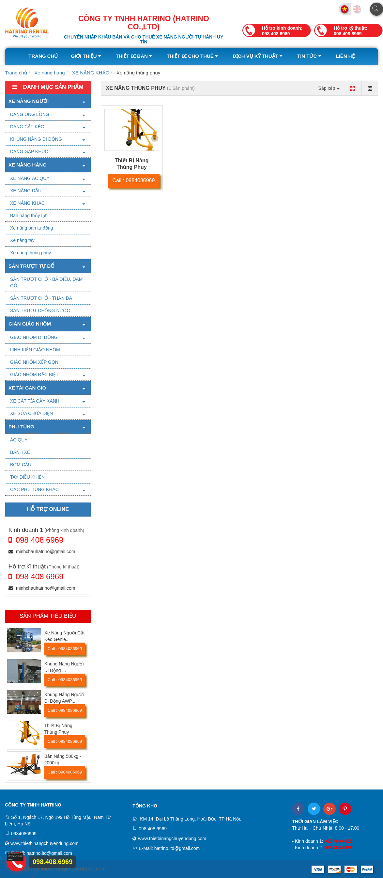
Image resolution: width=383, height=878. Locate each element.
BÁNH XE (20, 452)
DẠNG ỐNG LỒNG (29, 114)
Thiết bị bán (135, 56)
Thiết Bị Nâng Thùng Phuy (58, 729)
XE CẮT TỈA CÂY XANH (34, 401)
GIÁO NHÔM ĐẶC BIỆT (34, 374)
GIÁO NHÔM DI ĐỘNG (34, 337)
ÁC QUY (19, 439)
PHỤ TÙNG (21, 426)
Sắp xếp (329, 88)
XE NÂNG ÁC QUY (30, 178)
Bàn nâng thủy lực (29, 215)
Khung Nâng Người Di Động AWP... (64, 698)
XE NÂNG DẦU (25, 190)
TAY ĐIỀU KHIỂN (27, 477)
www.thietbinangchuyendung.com (44, 843)
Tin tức (310, 56)
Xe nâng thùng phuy (30, 252)
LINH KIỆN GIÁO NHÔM (35, 349)
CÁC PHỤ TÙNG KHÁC (34, 489)
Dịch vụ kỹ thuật (258, 56)
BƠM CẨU (20, 464)
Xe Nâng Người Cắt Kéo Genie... (64, 636)
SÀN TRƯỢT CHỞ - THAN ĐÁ (41, 298)
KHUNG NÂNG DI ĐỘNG (36, 139)
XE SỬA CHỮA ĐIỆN (31, 413)
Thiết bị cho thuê (193, 56)
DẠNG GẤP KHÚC (29, 151)
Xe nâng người (28, 101)
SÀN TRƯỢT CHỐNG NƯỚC (40, 310)
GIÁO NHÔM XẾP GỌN (34, 362)
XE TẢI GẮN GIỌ (27, 388)
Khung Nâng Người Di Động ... (64, 667)
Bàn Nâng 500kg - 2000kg (62, 759)
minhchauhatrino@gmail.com (41, 551)
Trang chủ (43, 56)
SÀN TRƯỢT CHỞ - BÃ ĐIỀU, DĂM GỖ (46, 282)
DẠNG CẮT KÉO (27, 126)
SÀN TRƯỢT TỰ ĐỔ (31, 266)
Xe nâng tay (22, 240)
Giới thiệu (86, 56)
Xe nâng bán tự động (31, 228)
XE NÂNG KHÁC (90, 72)
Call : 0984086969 (65, 648)
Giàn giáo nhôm (29, 324)
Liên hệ (345, 56)
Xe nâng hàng (49, 72)
